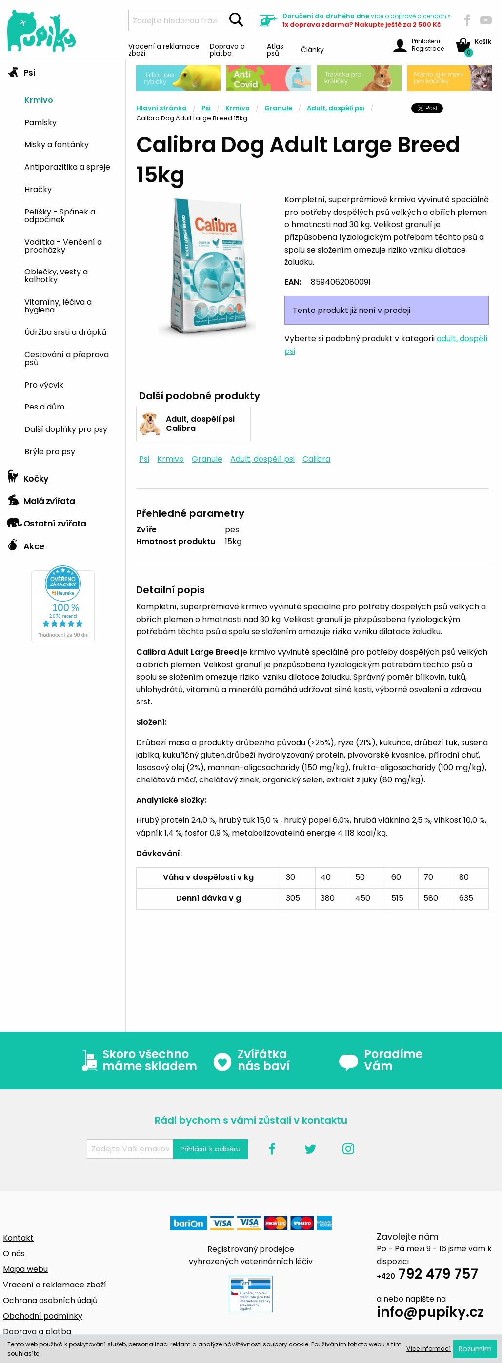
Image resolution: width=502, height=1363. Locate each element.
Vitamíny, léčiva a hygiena (58, 305)
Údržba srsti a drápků (65, 331)
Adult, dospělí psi (335, 108)
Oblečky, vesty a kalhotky (56, 275)
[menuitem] (71, 99)
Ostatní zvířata (46, 521)
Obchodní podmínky (42, 1316)
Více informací (428, 1348)
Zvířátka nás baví (251, 1060)
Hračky (38, 189)
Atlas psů (275, 49)
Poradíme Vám (380, 1060)
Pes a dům (44, 406)
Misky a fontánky (56, 144)
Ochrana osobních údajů (50, 1300)
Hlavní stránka (161, 108)
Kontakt (18, 1238)
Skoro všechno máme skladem (137, 1060)
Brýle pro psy (49, 451)
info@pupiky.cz (430, 1313)
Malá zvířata (41, 498)
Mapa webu (25, 1269)
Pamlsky (40, 122)
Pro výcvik (43, 384)
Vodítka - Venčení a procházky (63, 245)
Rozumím (475, 1349)
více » (411, 16)
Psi (21, 70)
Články (312, 49)
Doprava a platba (227, 49)
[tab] (62, 262)
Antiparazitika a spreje (67, 166)
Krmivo (38, 99)
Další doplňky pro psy (65, 428)
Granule (278, 108)
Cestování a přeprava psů (66, 358)
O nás (14, 1253)
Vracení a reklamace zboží (164, 49)
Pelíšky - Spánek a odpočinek (59, 215)
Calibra (316, 459)
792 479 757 (427, 1275)
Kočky (28, 476)
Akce (25, 544)
